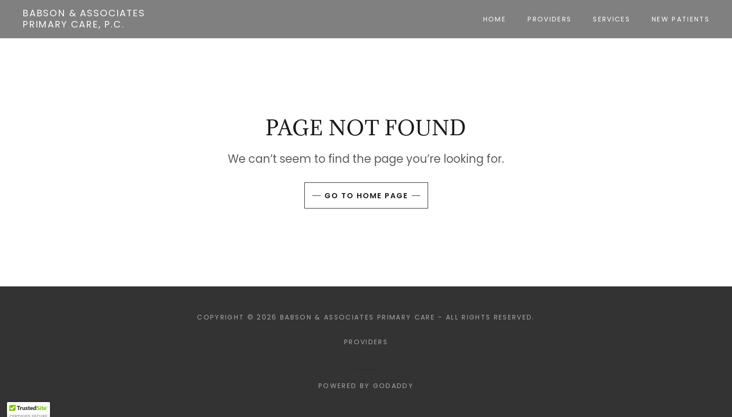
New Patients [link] (681, 19)
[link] (83, 24)
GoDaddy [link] (393, 385)
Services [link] (611, 19)
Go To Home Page (366, 195)
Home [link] (494, 19)
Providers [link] (549, 19)
